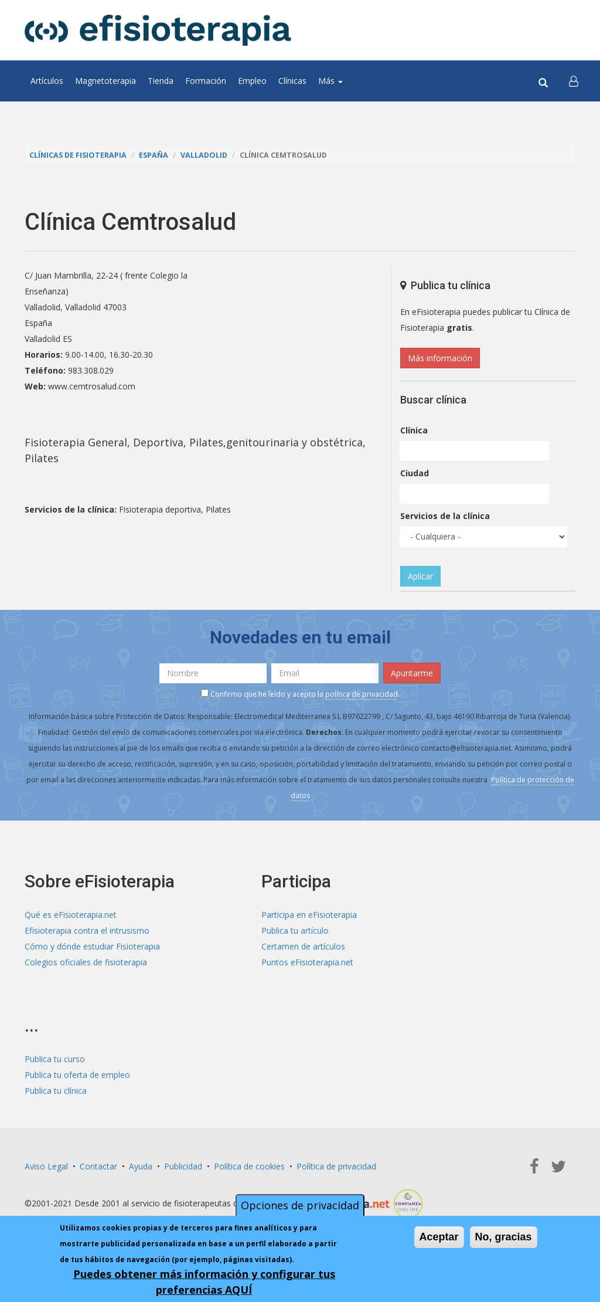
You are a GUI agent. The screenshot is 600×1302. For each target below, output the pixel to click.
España (153, 155)
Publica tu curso (55, 1058)
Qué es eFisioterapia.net (71, 914)
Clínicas (292, 80)
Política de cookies (249, 1166)
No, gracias (503, 1239)
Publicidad (183, 1166)
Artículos (46, 80)
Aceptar (439, 1239)
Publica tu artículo (295, 930)
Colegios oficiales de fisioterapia (86, 962)
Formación (205, 80)
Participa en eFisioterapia (309, 914)
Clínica (414, 430)
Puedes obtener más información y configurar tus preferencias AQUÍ (204, 1284)
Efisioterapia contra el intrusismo (87, 930)
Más (330, 80)
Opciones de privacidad (300, 1208)
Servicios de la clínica (445, 515)
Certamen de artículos (303, 946)
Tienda (160, 80)
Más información (440, 358)
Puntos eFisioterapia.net (307, 962)
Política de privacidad (336, 1166)
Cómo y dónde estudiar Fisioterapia (92, 946)
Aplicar (420, 576)
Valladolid (203, 155)
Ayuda (140, 1166)
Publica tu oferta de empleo (77, 1074)
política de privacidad (361, 694)
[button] (573, 80)
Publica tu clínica (56, 1090)
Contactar (98, 1166)
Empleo (252, 80)
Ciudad (414, 473)
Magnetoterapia (105, 80)
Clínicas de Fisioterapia (78, 155)
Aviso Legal (46, 1166)
